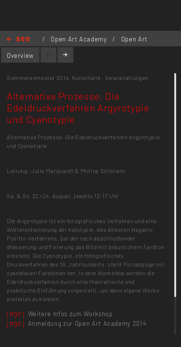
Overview (20, 55)
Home (18, 39)
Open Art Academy (80, 39)
